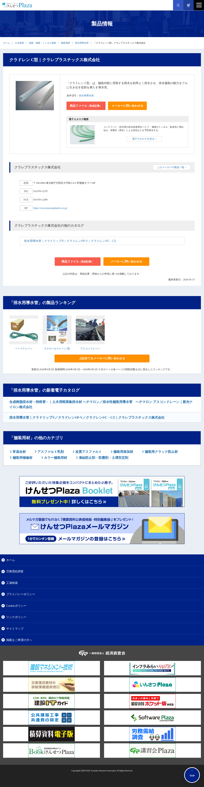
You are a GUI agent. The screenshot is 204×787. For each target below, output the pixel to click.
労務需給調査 (15, 571)
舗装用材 (65, 43)
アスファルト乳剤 (50, 451)
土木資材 (19, 43)
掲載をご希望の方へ (19, 640)
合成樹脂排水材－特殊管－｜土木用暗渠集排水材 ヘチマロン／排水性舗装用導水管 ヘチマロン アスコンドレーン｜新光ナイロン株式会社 (101, 404)
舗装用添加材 (123, 451)
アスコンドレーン (90, 348)
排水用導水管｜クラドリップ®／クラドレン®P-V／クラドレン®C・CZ (70, 240)
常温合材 (19, 451)
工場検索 (12, 582)
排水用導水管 (82, 43)
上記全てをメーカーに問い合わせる (102, 358)
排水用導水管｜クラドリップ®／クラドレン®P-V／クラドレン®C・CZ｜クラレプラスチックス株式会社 (87, 417)
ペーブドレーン (23, 348)
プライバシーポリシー (20, 594)
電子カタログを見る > (144, 138)
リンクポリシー (16, 617)
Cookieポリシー (16, 605)
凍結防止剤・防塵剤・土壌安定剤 (103, 457)
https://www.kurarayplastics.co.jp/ (50, 208)
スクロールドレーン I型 (57, 348)
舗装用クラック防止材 (161, 451)
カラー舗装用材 (55, 457)
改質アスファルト (88, 451)
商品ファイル (86, 105)
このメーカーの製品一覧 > (171, 167)
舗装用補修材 (22, 457)
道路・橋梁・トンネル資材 (42, 43)
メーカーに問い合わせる (127, 105)
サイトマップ (15, 628)
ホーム (6, 43)
